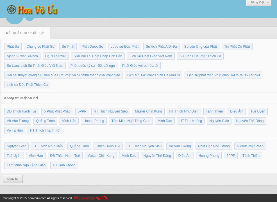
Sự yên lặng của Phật (200, 47)
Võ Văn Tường (18, 121)
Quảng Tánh (45, 121)
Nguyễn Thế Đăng (250, 121)
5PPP (82, 111)
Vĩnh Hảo (69, 121)
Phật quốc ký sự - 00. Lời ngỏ (93, 66)
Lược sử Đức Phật (124, 47)
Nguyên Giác (219, 121)
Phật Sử (13, 47)
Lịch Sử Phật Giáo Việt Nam (151, 56)
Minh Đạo (165, 121)
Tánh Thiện (214, 111)
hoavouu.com (37, 198)
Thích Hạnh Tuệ (108, 146)
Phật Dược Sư (92, 47)
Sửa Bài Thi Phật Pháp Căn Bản (98, 56)
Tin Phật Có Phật (237, 47)
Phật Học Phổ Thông (214, 146)
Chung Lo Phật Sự (40, 47)
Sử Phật (68, 47)
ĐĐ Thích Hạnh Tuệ (22, 111)
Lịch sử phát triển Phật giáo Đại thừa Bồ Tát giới (223, 75)
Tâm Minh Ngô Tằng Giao (131, 121)
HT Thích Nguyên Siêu (111, 111)
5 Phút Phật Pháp (57, 111)
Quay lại (12, 178)
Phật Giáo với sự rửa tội (140, 66)
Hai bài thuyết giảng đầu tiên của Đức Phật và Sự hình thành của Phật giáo (63, 75)
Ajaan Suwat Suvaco (22, 56)
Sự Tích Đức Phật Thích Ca (200, 56)
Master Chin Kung (148, 111)
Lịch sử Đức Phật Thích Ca (27, 85)
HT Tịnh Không (191, 121)
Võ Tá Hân (15, 130)
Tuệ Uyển (258, 111)
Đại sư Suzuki (55, 56)
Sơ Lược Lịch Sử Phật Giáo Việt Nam (35, 66)
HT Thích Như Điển (184, 111)
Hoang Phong (93, 121)
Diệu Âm (236, 111)
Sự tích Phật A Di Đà (161, 47)
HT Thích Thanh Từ (45, 130)
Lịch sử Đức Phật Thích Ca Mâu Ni (153, 75)
